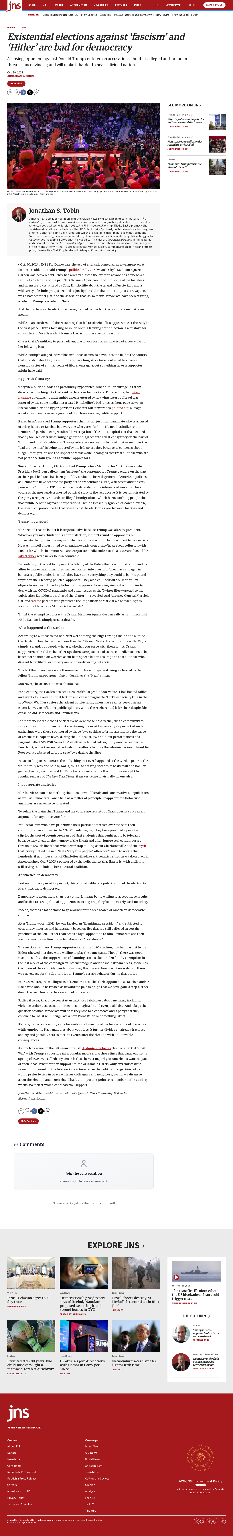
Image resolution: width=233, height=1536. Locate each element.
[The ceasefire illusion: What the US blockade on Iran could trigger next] (196, 1271)
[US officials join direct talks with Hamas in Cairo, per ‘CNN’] (84, 1336)
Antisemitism (78, 5)
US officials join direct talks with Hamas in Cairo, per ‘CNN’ (82, 1365)
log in (74, 1181)
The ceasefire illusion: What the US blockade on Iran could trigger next (195, 1295)
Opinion (11, 27)
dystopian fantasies (96, 1048)
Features (121, 5)
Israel (31, 5)
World (59, 5)
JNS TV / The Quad (181, 1285)
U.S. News (12, 1293)
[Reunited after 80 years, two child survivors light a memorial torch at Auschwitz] (31, 1336)
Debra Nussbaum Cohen (73, 1314)
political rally (79, 270)
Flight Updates (89, 15)
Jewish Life (101, 5)
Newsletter (173, 5)
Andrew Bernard (16, 1306)
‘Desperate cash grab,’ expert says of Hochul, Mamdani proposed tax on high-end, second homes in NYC (82, 1304)
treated (36, 601)
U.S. (45, 5)
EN (193, 5)
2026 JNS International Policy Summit (200, 1483)
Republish (16, 83)
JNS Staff (117, 1310)
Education (105, 15)
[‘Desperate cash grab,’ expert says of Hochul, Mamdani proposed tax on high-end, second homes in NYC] (84, 1273)
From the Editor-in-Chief (185, 15)
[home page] (14, 6)
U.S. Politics (28, 1121)
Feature (11, 1356)
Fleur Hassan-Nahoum (184, 1303)
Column (23, 27)
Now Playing (162, 15)
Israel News (118, 1293)
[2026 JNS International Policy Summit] (200, 1457)
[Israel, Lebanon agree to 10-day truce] (31, 1273)
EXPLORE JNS (116, 1245)
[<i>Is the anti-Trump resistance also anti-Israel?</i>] (217, 167)
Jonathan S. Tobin (20, 76)
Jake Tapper (27, 556)
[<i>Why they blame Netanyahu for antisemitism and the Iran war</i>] (217, 122)
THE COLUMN (197, 1316)
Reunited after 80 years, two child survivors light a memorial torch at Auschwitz (30, 1365)
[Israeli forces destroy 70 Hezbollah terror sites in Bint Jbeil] (136, 1273)
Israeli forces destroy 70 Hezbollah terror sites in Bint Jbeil (135, 1302)
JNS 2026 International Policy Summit (133, 15)
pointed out (120, 408)
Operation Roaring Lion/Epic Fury (60, 15)
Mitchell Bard (201, 1340)
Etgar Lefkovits (16, 1373)
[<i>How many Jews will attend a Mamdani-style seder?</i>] (217, 144)
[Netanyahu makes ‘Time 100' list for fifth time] (136, 1336)
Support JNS (214, 5)
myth (142, 846)
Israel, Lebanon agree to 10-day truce (29, 1300)
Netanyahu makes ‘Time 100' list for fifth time (135, 1363)
